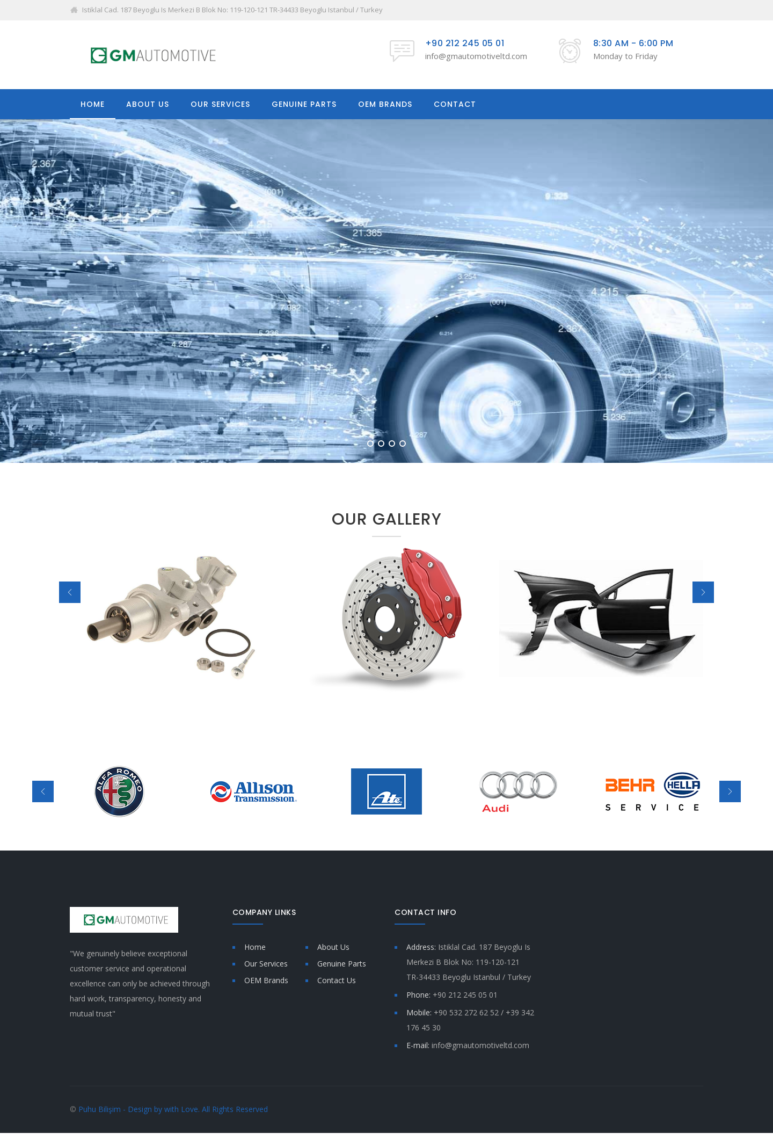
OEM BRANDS (385, 104)
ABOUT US (147, 104)
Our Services (266, 963)
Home (255, 947)
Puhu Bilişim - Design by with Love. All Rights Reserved (173, 1109)
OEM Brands (266, 980)
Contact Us (336, 980)
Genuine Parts (341, 963)
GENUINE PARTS (304, 104)
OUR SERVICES (220, 104)
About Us (333, 947)
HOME (93, 104)
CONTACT (455, 104)
